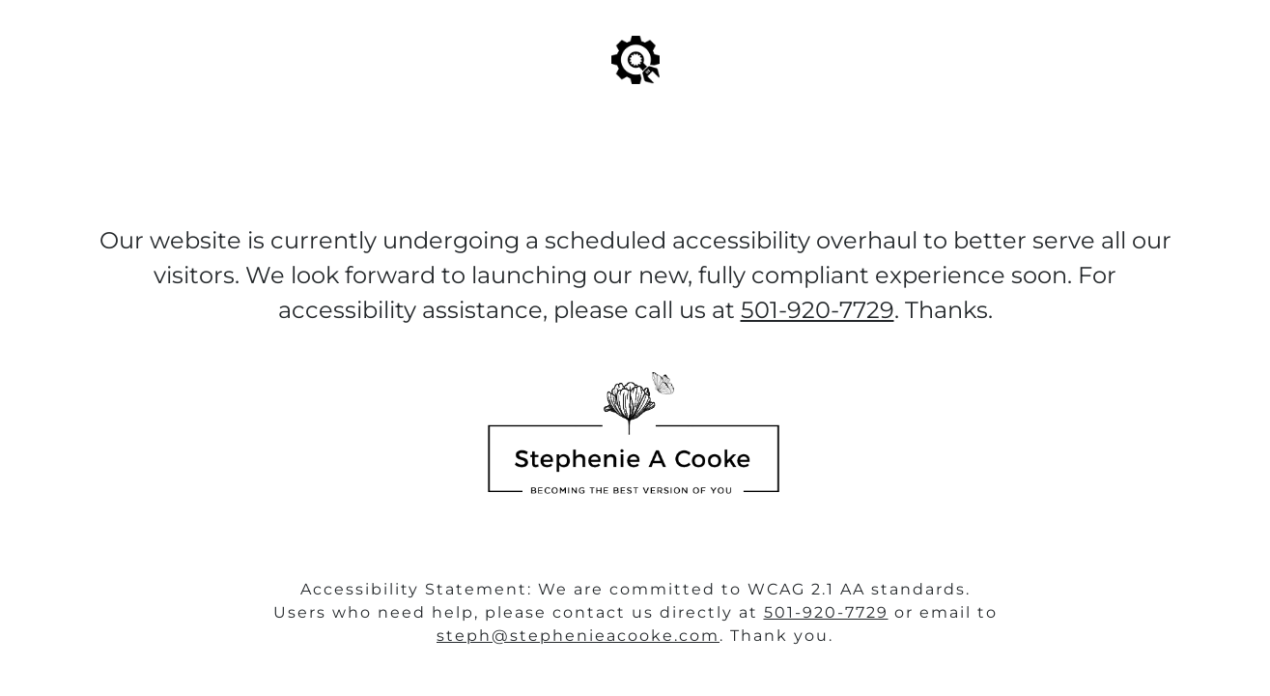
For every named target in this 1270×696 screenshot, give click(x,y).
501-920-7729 (826, 612)
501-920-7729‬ (817, 310)
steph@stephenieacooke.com (578, 635)
